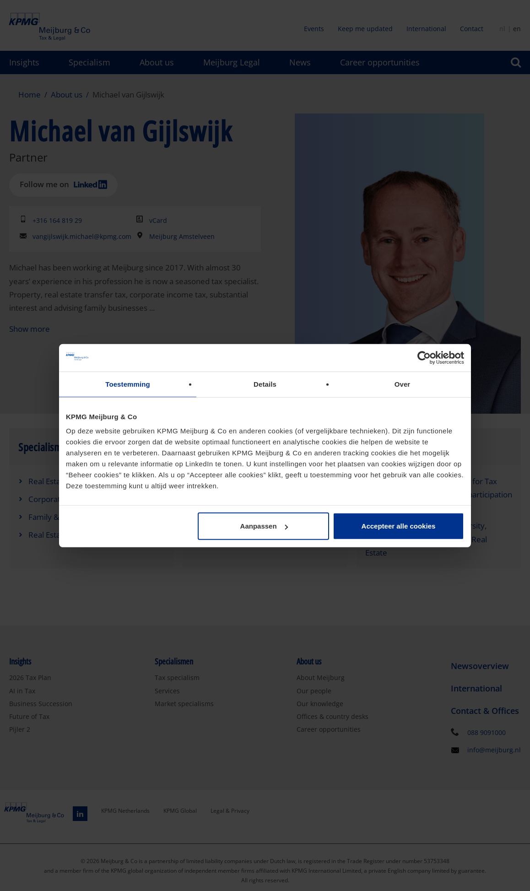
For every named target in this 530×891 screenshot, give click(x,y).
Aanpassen (264, 526)
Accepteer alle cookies (399, 526)
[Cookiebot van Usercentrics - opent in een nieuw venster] (424, 357)
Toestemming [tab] (127, 384)
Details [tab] (265, 384)
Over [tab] (403, 384)
